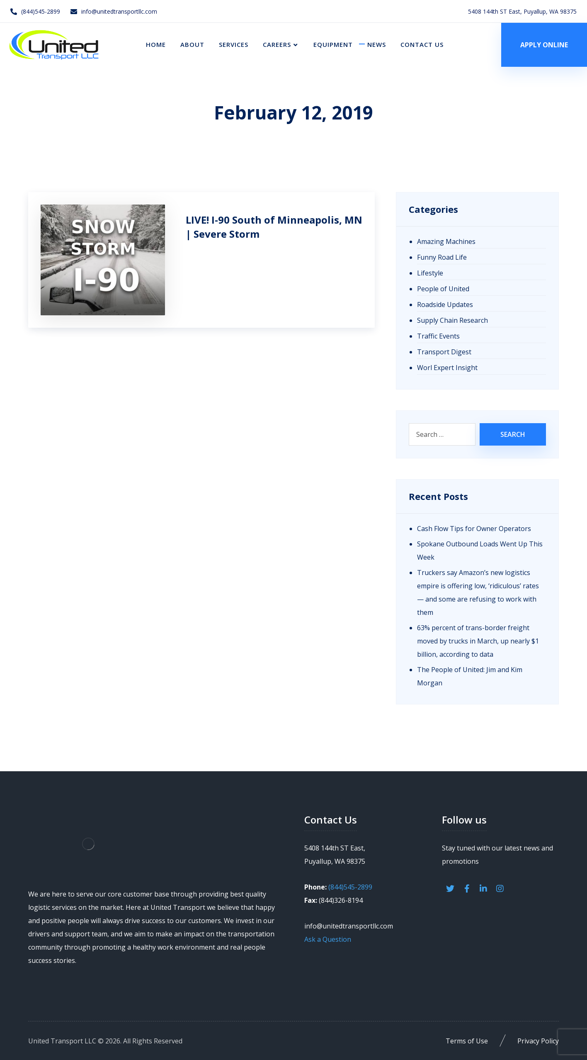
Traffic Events (438, 336)
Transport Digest (444, 351)
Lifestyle (430, 273)
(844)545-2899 (350, 887)
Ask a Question (327, 939)
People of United (443, 288)
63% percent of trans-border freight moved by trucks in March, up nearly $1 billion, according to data (478, 641)
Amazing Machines (446, 241)
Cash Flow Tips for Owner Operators (474, 528)
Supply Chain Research (452, 320)
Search (512, 434)
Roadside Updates (445, 304)
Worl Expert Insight (447, 367)
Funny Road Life (442, 257)
